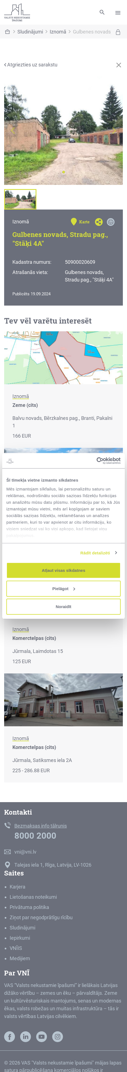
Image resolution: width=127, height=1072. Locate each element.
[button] (13, 130)
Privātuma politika (29, 907)
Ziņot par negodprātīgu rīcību (41, 917)
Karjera (17, 887)
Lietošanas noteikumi (33, 897)
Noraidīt (64, 606)
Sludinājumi (30, 32)
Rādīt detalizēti (95, 552)
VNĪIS (16, 948)
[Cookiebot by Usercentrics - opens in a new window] (96, 460)
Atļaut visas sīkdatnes (63, 570)
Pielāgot (63, 588)
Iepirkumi (20, 938)
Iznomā (58, 32)
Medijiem (20, 958)
